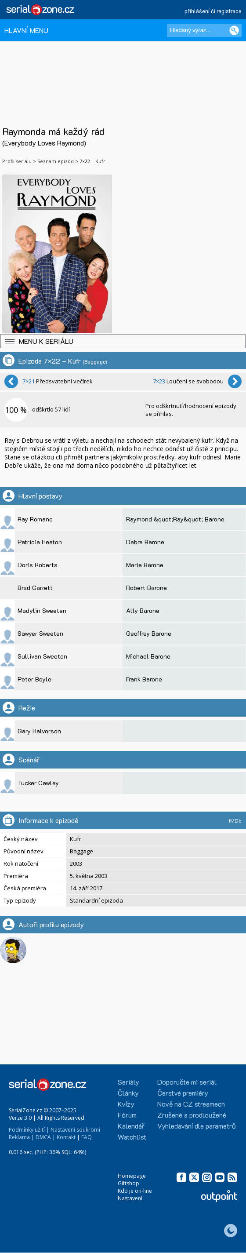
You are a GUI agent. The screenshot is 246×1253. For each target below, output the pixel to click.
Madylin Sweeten (42, 610)
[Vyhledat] (234, 30)
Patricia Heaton (40, 542)
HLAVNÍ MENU (26, 30)
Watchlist (132, 1136)
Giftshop (128, 1183)
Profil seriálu (17, 161)
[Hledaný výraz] (204, 30)
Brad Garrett (35, 587)
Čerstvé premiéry (182, 1092)
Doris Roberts (38, 565)
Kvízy (126, 1103)
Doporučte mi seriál (187, 1081)
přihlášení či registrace (213, 11)
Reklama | (21, 1137)
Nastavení (130, 1198)
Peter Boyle (34, 679)
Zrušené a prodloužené (191, 1114)
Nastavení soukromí (75, 1129)
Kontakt (66, 1137)
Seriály (128, 1081)
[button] (123, 341)
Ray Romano (35, 519)
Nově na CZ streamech (191, 1103)
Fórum (127, 1114)
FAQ (86, 1137)
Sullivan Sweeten (42, 656)
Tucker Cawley (38, 783)
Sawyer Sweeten (40, 633)
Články (128, 1092)
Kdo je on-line (135, 1191)
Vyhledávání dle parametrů (196, 1125)
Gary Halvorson (39, 731)
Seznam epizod (55, 161)
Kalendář (131, 1125)
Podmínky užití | (29, 1129)
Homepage (132, 1176)
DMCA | (45, 1137)
